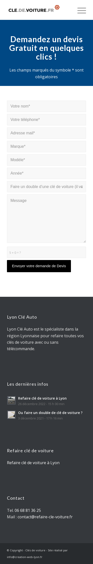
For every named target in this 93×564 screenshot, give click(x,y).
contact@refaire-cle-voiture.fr (45, 517)
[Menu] (79, 10)
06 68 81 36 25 (28, 510)
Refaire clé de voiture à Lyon (33, 462)
